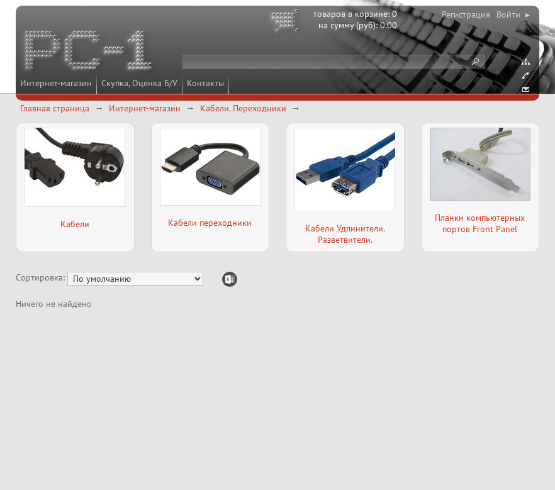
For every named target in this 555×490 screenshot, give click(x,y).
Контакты (205, 83)
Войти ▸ (513, 14)
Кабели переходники (210, 222)
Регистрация (466, 14)
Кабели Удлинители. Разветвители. (345, 234)
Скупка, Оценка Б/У (139, 83)
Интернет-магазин (56, 83)
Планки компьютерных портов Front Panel (480, 223)
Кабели (74, 224)
